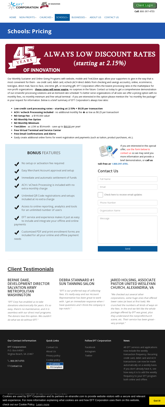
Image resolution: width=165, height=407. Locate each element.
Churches (46, 17)
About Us (95, 17)
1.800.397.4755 (120, 163)
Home (12, 17)
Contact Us (111, 17)
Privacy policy (53, 355)
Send (127, 248)
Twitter (88, 355)
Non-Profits (27, 17)
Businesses (79, 17)
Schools (62, 17)
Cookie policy (53, 359)
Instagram (90, 351)
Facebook (90, 347)
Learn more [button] (42, 404)
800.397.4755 (17, 360)
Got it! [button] (157, 400)
